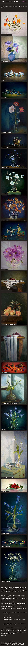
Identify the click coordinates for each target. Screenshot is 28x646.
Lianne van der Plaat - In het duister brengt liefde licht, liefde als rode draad (10, 1)
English (23, 1)
